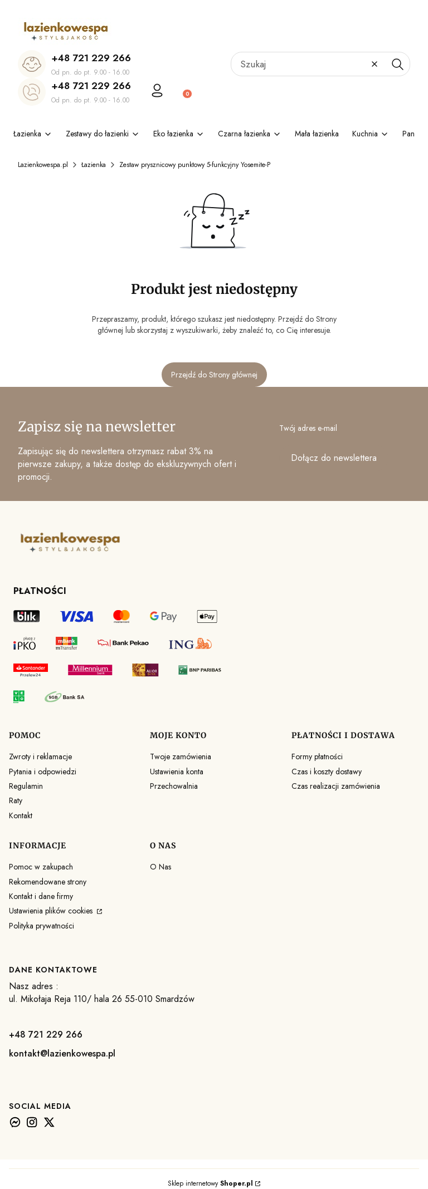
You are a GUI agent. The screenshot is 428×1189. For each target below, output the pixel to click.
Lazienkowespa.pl (43, 165)
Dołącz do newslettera (334, 457)
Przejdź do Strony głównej (214, 374)
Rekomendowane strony (47, 881)
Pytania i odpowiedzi (42, 771)
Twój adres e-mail (308, 428)
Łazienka (93, 165)
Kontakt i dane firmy (41, 896)
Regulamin (26, 786)
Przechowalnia (174, 786)
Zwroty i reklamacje (40, 756)
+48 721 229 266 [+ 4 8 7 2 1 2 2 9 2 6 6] (91, 58)
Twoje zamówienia (180, 756)
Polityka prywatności (41, 925)
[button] (397, 64)
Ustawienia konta (176, 771)
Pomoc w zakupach (41, 866)
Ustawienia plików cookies (52, 910)
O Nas (160, 866)
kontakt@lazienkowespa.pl (62, 1053)
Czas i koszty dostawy (326, 771)
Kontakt (20, 815)
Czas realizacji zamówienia (335, 786)
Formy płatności (317, 756)
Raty (15, 800)
